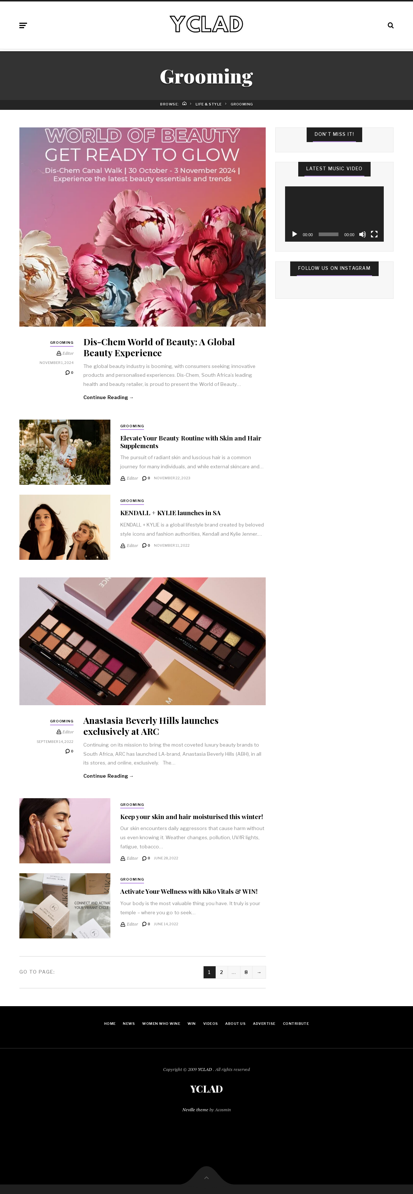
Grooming (62, 343)
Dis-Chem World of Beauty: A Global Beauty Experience (159, 346)
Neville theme (195, 1109)
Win (191, 1024)
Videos (210, 1024)
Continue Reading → (108, 397)
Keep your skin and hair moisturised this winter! (191, 816)
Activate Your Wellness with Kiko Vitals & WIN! (189, 891)
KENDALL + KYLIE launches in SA (170, 512)
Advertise (264, 1024)
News (129, 1024)
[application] (334, 214)
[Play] (294, 234)
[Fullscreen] (374, 234)
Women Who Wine (161, 1024)
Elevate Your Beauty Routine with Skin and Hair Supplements (190, 442)
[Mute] (362, 234)
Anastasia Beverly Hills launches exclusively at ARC (151, 725)
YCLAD (205, 1069)
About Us (235, 1024)
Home (110, 1024)
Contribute (296, 1024)
